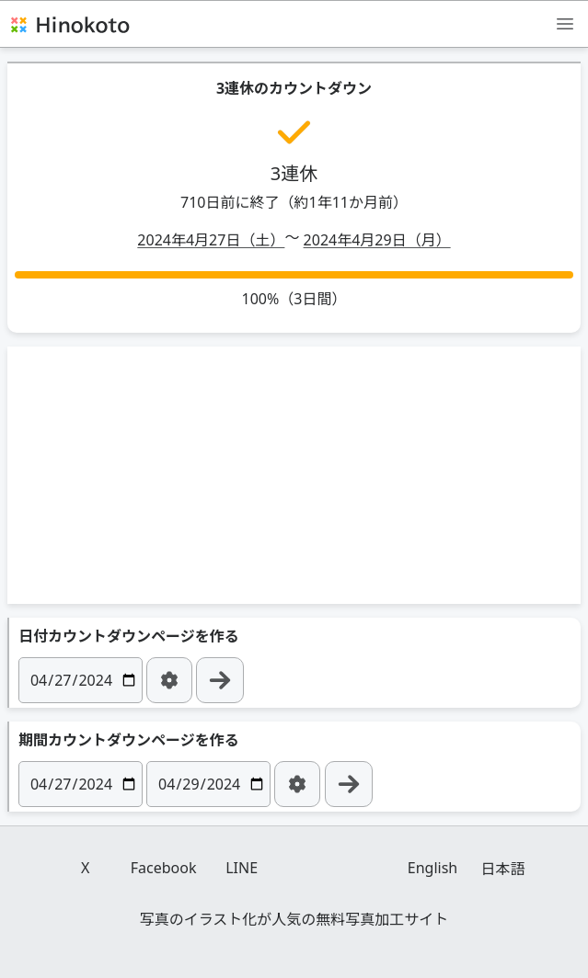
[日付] (80, 680)
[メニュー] (565, 23)
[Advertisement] (294, 475)
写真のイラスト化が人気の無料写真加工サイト (294, 919)
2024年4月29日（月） (377, 240)
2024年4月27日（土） (210, 240)
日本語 (502, 869)
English (432, 868)
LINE (241, 868)
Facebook (164, 868)
